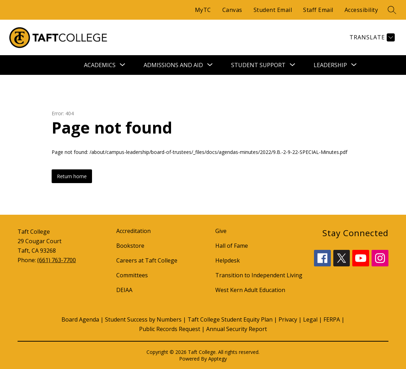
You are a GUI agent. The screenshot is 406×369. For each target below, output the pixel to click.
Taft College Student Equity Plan (230, 319)
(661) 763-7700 (56, 260)
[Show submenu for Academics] (100, 65)
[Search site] (392, 10)
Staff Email (318, 10)
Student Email (273, 10)
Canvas (232, 10)
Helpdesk (227, 260)
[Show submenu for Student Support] (258, 65)
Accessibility (361, 10)
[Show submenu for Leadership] (330, 65)
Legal (310, 319)
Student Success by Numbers (143, 319)
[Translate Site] (371, 37)
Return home (72, 176)
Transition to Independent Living (258, 275)
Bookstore (130, 246)
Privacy (288, 319)
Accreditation (133, 231)
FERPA (331, 319)
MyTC (203, 10)
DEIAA (124, 290)
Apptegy (217, 358)
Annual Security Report (236, 329)
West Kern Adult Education (250, 290)
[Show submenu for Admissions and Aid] (173, 65)
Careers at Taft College (146, 260)
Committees (132, 275)
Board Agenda (80, 319)
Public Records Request (169, 329)
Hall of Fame (231, 246)
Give (221, 231)
